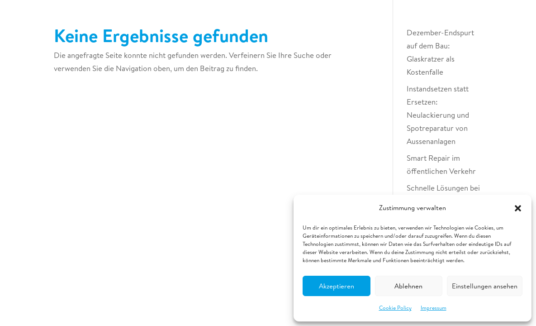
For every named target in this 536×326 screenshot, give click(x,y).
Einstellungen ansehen (484, 286)
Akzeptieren (336, 286)
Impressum (433, 308)
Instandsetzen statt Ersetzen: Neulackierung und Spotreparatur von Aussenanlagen (438, 114)
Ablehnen (408, 286)
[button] (517, 208)
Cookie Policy (395, 308)
